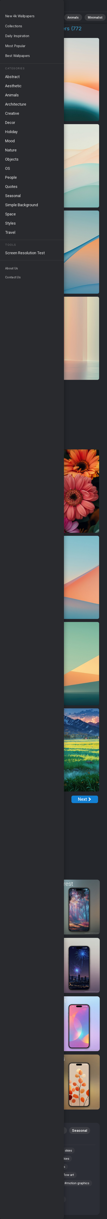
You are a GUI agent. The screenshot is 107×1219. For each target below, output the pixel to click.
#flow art (72, 1178)
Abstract (47, 17)
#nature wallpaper (22, 1169)
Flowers (57, 1131)
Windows (17, 1140)
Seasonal (80, 1131)
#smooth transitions (58, 1204)
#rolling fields (19, 1187)
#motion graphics (22, 1196)
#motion (15, 1152)
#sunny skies (66, 1152)
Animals (65, 17)
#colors (52, 1178)
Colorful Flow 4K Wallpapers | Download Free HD (25, 6)
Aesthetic (40, 1140)
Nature (29, 17)
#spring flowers (50, 1187)
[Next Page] (84, 799)
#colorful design (49, 1213)
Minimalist (84, 17)
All (16, 17)
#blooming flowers (23, 1178)
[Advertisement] (51, 415)
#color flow (52, 1196)
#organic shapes (56, 1169)
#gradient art (19, 1213)
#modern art (39, 1152)
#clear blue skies (61, 1161)
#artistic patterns (22, 1204)
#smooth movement (24, 1161)
